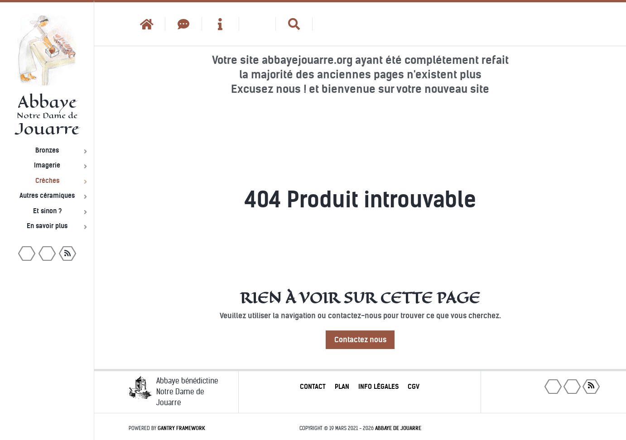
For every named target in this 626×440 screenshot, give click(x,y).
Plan (342, 387)
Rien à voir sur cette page (360, 298)
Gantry (181, 428)
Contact (313, 387)
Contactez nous (360, 339)
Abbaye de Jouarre (398, 428)
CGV (413, 387)
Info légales (378, 387)
